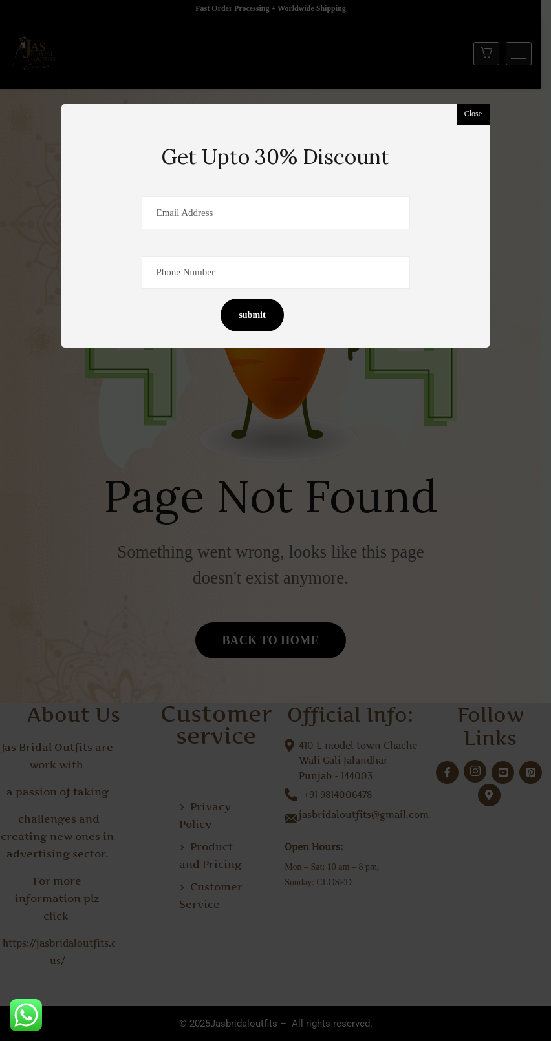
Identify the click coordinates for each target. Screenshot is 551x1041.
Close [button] (473, 113)
